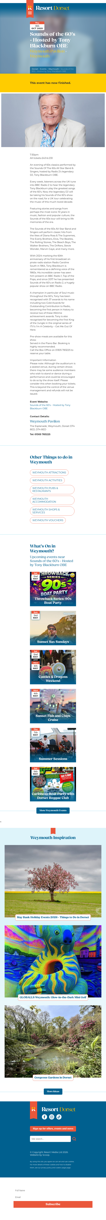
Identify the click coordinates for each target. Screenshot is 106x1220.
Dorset (35, 69)
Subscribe (53, 1204)
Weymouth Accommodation (44, 500)
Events (43, 69)
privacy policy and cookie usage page (56, 1168)
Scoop (46, 1155)
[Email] (53, 1197)
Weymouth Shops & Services (46, 511)
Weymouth (53, 69)
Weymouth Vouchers (47, 520)
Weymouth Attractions (49, 472)
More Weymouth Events (53, 810)
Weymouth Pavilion (47, 51)
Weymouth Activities (47, 480)
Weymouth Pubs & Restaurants (45, 490)
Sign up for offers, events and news (53, 1129)
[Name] (53, 1190)
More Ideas (53, 1091)
